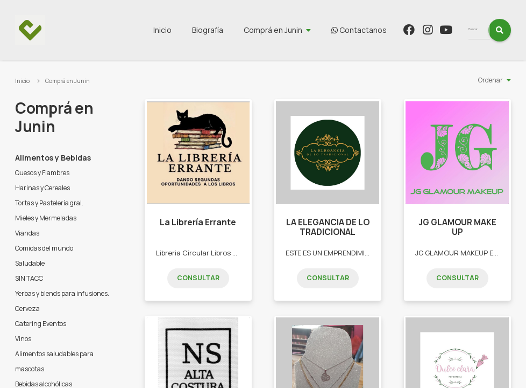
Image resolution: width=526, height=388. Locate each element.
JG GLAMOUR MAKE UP (457, 227)
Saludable (30, 263)
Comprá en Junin (293, 30)
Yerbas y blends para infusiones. (62, 293)
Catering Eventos (40, 323)
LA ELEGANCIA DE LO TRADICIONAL (327, 227)
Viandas (27, 233)
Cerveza (27, 308)
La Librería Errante (198, 222)
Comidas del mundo (44, 248)
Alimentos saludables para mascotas (54, 361)
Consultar (198, 277)
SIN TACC (29, 278)
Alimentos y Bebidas (53, 158)
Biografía (227, 30)
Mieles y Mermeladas (45, 218)
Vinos (23, 338)
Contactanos (379, 30)
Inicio (182, 30)
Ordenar (490, 80)
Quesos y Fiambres (42, 172)
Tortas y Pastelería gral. (49, 202)
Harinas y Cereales (42, 187)
